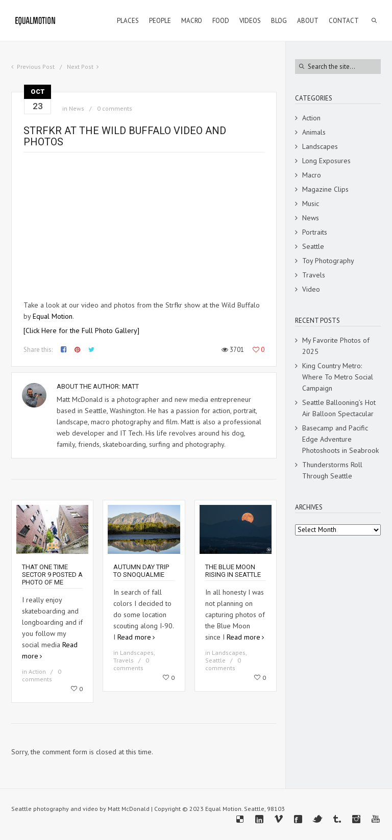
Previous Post (36, 66)
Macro (311, 175)
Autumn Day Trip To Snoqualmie (141, 570)
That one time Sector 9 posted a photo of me (52, 574)
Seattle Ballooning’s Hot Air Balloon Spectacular (339, 408)
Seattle (215, 660)
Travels (123, 660)
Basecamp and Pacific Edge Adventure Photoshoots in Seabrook (340, 439)
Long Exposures (326, 160)
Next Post (80, 66)
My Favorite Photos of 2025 (336, 346)
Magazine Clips (325, 189)
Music (310, 203)
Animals (314, 132)
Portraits (314, 232)
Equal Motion (52, 316)
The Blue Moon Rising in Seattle (233, 570)
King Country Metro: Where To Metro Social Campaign (337, 377)
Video (311, 289)
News (76, 108)
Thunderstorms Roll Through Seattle (332, 470)
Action (37, 671)
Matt (130, 386)
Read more (134, 637)
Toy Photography (328, 260)
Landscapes (137, 652)
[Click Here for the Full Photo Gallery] (81, 330)
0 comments (114, 108)
